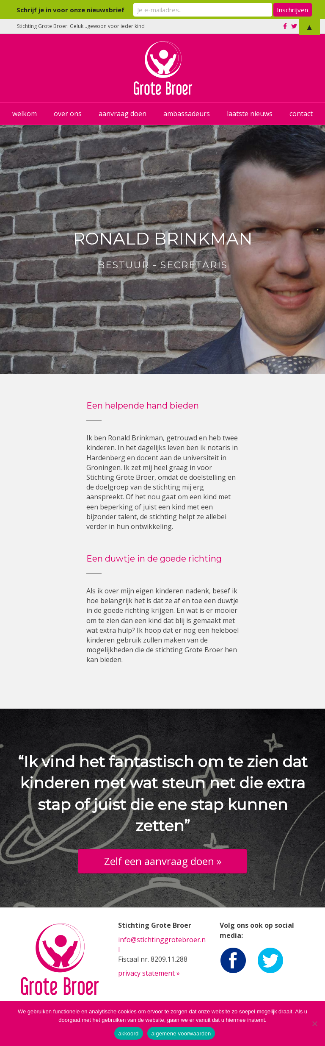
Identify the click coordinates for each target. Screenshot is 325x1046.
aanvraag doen (122, 113)
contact (301, 113)
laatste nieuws (250, 113)
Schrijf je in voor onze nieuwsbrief (89, 9)
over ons (68, 113)
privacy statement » (149, 973)
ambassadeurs (186, 113)
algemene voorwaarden (181, 1033)
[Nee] (314, 1023)
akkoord (128, 1033)
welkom (24, 113)
